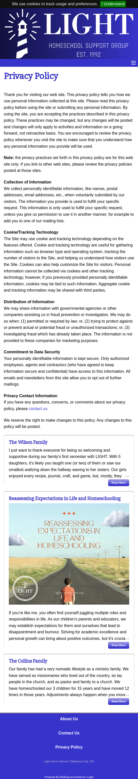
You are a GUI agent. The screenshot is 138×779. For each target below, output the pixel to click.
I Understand (113, 4)
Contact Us (68, 733)
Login (90, 776)
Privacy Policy (69, 747)
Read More (119, 482)
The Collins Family (28, 661)
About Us (69, 719)
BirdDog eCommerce (72, 776)
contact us (38, 409)
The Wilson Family (28, 442)
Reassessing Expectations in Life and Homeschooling (65, 498)
